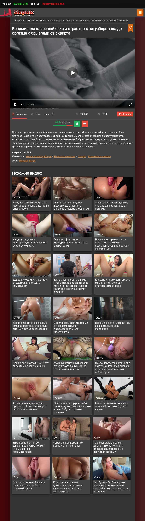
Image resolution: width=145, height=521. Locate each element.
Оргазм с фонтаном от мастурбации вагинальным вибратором (70, 242)
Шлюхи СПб (21, 3)
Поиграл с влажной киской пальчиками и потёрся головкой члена (29, 485)
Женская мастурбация (39, 156)
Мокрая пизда (27, 160)
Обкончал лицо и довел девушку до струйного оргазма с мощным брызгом (71, 205)
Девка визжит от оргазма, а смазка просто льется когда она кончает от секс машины (30, 325)
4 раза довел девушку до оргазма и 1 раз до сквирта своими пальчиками (29, 406)
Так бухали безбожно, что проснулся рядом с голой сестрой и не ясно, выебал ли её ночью (111, 487)
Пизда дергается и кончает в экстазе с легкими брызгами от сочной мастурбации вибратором (112, 367)
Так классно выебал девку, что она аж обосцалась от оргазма (111, 205)
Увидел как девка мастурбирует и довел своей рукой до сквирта (30, 242)
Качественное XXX (53, 3)
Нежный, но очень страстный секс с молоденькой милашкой (112, 325)
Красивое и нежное (99, 156)
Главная (6, 3)
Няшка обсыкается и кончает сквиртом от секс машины (31, 364)
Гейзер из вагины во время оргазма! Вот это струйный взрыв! (111, 406)
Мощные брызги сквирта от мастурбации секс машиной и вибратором (31, 205)
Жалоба (125, 114)
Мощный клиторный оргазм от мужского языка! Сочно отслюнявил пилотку (71, 366)
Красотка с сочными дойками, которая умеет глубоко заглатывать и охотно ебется (68, 487)
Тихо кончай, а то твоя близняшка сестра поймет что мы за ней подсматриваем (29, 447)
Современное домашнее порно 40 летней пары (68, 444)
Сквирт (82, 156)
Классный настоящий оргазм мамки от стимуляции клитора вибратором (113, 282)
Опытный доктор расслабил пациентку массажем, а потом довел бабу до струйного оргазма (72, 408)
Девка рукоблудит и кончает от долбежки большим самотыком (30, 282)
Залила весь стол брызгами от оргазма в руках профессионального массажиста (71, 327)
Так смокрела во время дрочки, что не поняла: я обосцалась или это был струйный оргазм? (108, 447)
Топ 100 (35, 3)
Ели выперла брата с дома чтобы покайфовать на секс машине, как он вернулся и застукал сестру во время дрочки (71, 285)
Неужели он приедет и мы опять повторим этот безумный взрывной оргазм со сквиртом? (112, 244)
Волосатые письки (64, 156)
